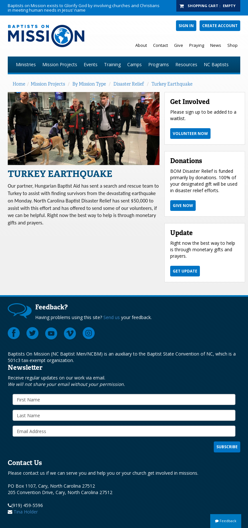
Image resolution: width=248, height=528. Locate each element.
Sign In (186, 25)
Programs (158, 64)
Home (19, 84)
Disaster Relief (128, 84)
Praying (196, 45)
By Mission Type (89, 84)
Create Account (220, 25)
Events (91, 64)
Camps (134, 64)
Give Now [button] (183, 205)
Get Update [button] (185, 271)
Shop (232, 45)
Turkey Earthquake (171, 84)
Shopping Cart (203, 5)
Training (112, 64)
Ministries (26, 64)
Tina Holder (26, 512)
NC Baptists (216, 64)
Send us (111, 317)
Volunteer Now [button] (190, 133)
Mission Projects (59, 64)
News (215, 45)
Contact (160, 45)
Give (178, 45)
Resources (186, 64)
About (141, 45)
